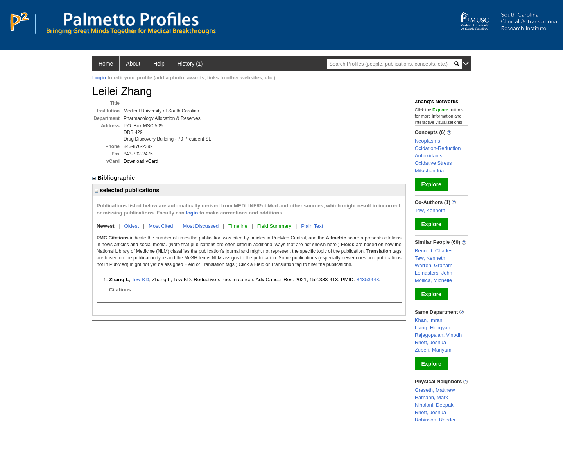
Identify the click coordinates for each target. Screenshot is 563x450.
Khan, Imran (429, 320)
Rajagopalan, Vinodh (438, 335)
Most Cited (161, 226)
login (192, 213)
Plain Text (312, 226)
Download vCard (141, 161)
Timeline (237, 226)
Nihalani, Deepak (434, 405)
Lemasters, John (433, 273)
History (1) (190, 64)
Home (106, 64)
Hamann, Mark (431, 397)
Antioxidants (429, 156)
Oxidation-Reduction (438, 148)
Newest (106, 226)
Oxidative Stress (433, 163)
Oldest (131, 226)
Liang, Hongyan (432, 327)
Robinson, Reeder (435, 420)
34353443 (368, 279)
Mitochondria (429, 170)
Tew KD (140, 279)
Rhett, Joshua (430, 342)
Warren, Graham (433, 265)
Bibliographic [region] (114, 177)
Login (99, 77)
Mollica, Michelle (433, 280)
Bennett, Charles (434, 251)
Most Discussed (201, 226)
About (133, 64)
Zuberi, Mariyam (433, 350)
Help (159, 64)
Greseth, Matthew (435, 390)
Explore (431, 184)
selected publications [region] (127, 190)
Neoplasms (427, 141)
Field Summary (274, 226)
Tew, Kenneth (430, 210)
